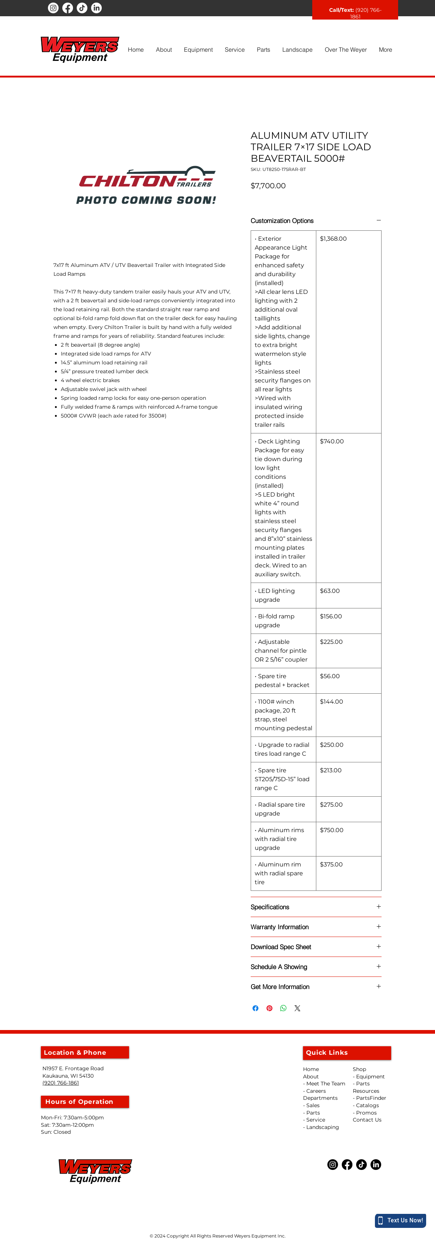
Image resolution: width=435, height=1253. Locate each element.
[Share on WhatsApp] (283, 1008)
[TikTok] (82, 8)
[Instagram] (53, 8)
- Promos (365, 1112)
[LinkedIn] (96, 8)
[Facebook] (67, 8)
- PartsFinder (369, 1098)
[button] (164, 49)
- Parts (361, 1083)
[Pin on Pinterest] (269, 1008)
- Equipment (369, 1076)
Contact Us (367, 1119)
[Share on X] (297, 1008)
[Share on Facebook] (255, 1008)
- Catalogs (366, 1105)
